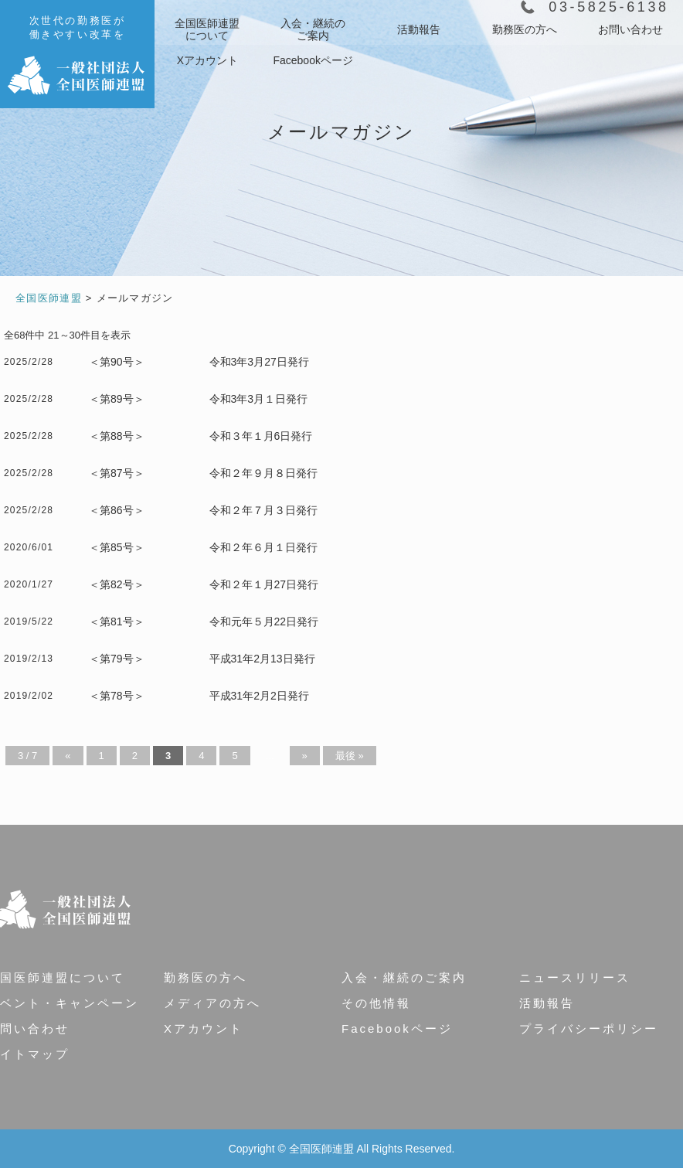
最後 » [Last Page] (349, 755)
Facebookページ (312, 60)
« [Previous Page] (67, 755)
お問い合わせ (630, 29)
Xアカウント (207, 60)
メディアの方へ (212, 1003)
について (207, 29)
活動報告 (418, 29)
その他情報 (376, 1003)
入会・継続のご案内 (404, 977)
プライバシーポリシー (588, 1028)
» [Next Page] (305, 755)
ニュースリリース (574, 977)
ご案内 (312, 29)
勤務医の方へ (524, 29)
